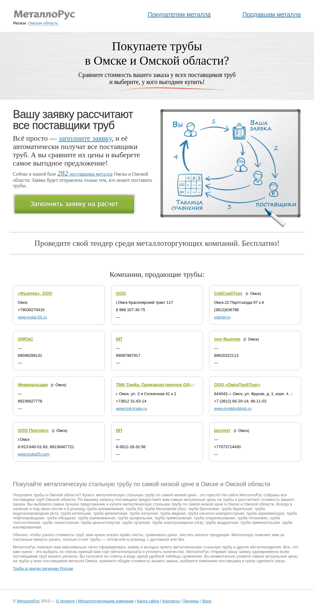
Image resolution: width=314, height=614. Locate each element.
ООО (121, 293)
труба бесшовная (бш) (165, 508)
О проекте (65, 601)
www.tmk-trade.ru (131, 408)
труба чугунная (136, 522)
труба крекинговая (110, 513)
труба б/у (134, 508)
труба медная (173, 513)
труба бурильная (236, 508)
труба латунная (143, 513)
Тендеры (191, 601)
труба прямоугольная (260, 522)
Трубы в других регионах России (43, 568)
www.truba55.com (33, 454)
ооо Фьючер (227, 339)
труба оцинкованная (96, 518)
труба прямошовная (172, 518)
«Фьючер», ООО (35, 293)
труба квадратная (221, 522)
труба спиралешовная (214, 518)
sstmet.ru (222, 317)
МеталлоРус (28, 601)
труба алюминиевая (105, 508)
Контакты (171, 601)
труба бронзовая (203, 508)
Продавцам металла (272, 14)
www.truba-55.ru (32, 317)
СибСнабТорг (228, 293)
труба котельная (76, 513)
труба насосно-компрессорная (216, 513)
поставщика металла (85, 174)
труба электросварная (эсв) (177, 522)
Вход (206, 601)
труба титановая (252, 518)
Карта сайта (148, 601)
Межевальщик (33, 384)
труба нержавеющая (265, 513)
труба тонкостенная (60, 522)
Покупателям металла (179, 14)
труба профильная (134, 518)
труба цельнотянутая (100, 522)
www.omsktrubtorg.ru (232, 408)
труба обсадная (60, 518)
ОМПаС (25, 339)
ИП (119, 339)
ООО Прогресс (33, 430)
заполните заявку (85, 138)
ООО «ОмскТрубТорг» (237, 384)
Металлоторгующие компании (106, 601)
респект (222, 430)
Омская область (43, 23)
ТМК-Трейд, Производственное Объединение (164, 384)
